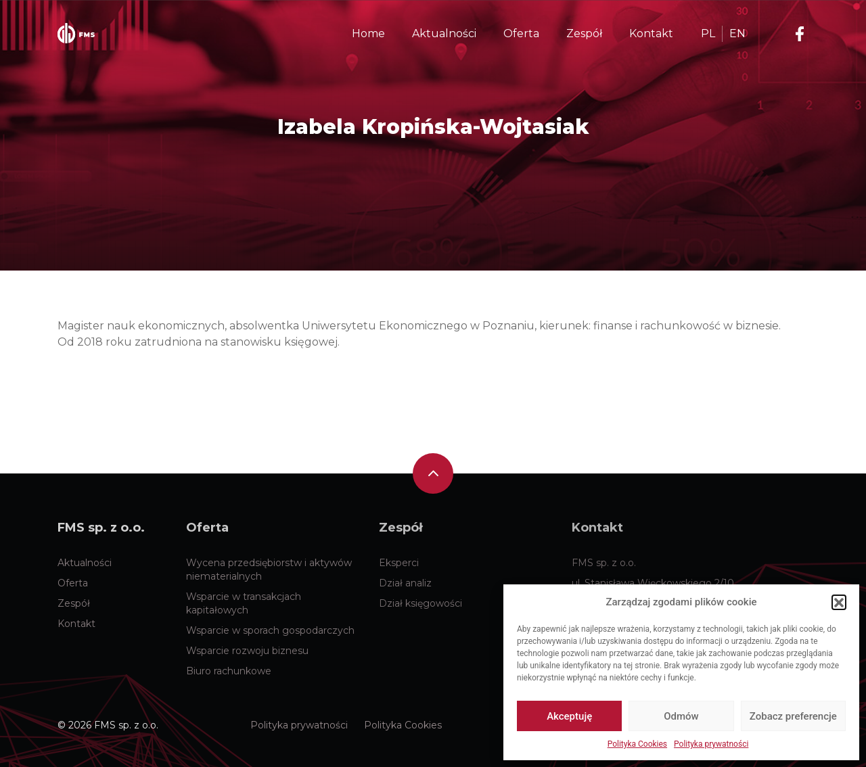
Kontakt (76, 624)
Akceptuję (569, 716)
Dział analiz (405, 583)
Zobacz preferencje (793, 716)
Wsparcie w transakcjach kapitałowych (243, 603)
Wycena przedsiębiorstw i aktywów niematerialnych (269, 569)
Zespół (74, 603)
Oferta (73, 583)
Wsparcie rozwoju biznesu (247, 651)
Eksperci (399, 563)
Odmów (681, 716)
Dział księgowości (420, 603)
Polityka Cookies (637, 744)
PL (708, 33)
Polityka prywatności (711, 744)
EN (737, 33)
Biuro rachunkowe (228, 671)
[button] (839, 602)
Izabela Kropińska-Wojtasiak (433, 126)
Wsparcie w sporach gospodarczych (270, 630)
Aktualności (85, 563)
